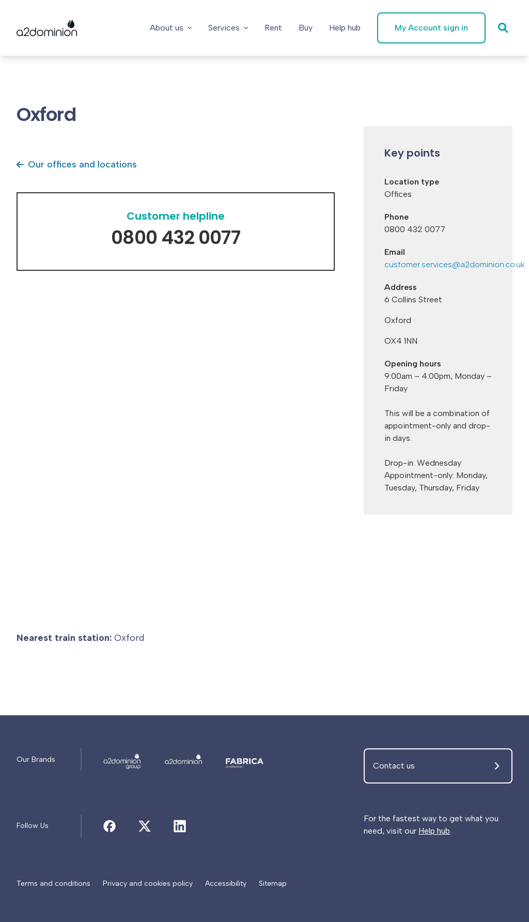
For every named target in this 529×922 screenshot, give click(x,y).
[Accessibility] (225, 884)
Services (228, 28)
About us (171, 28)
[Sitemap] (273, 884)
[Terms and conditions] (53, 884)
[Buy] (306, 28)
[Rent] (273, 28)
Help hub (434, 831)
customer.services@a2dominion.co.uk (454, 264)
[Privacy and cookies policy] (148, 884)
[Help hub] (345, 28)
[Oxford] (122, 760)
